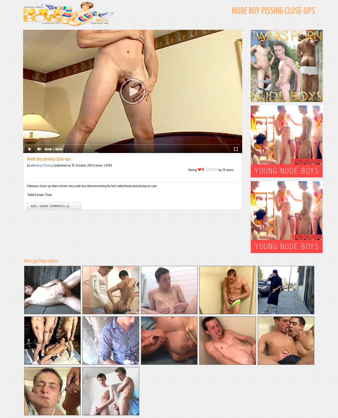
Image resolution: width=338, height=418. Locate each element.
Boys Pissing (44, 165)
